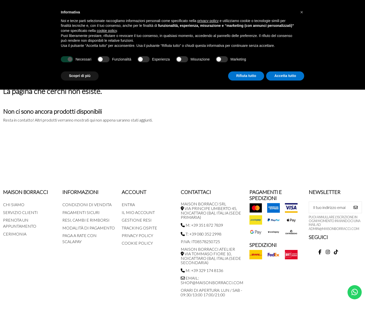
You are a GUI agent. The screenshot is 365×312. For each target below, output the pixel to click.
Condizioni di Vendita (87, 204)
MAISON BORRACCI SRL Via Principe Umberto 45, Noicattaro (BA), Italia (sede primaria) (211, 210)
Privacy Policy (137, 235)
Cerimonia (14, 233)
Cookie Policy (137, 243)
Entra (128, 204)
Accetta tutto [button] (285, 76)
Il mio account (138, 212)
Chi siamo (13, 204)
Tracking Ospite (139, 227)
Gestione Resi (137, 220)
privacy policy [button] (208, 21)
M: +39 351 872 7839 (202, 225)
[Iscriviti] (356, 207)
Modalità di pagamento (88, 227)
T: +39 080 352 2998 (201, 233)
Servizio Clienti (20, 212)
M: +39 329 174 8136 (202, 270)
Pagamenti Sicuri (81, 212)
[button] (302, 12)
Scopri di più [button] (79, 76)
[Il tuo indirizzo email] (329, 207)
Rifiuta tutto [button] (246, 76)
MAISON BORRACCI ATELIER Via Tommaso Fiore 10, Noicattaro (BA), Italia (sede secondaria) (211, 256)
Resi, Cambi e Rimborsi (86, 220)
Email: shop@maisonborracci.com (212, 280)
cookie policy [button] (107, 31)
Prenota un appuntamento (19, 223)
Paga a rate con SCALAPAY (79, 238)
